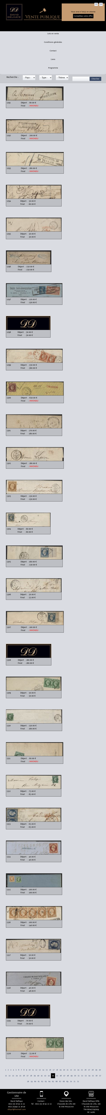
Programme (53, 68)
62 (42, 1081)
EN (101, 4)
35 (20, 1076)
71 (74, 1081)
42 (45, 1076)
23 (75, 1070)
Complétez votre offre (83, 16)
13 (40, 1070)
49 (71, 1076)
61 (39, 1081)
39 (35, 1076)
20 (64, 1070)
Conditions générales (53, 42)
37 (27, 1076)
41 (42, 1076)
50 (75, 1076)
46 (61, 1076)
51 (79, 1076)
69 (67, 1081)
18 (57, 1070)
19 (60, 1070)
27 (89, 1070)
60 (35, 1081)
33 (13, 1076)
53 (86, 1076)
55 (93, 1076)
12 (36, 1070)
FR (96, 4)
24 (78, 1070)
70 (71, 1081)
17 (54, 1070)
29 (96, 1070)
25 (82, 1070)
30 (100, 1070)
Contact (53, 51)
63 (46, 1081)
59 (32, 1081)
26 (85, 1070)
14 (43, 1070)
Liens (53, 59)
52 (82, 1076)
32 (9, 1076)
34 (17, 1076)
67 (60, 1081)
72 (78, 1081)
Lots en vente (53, 34)
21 (67, 1070)
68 (64, 1081)
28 (93, 1070)
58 (28, 1081)
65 (53, 1081)
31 (6, 1076)
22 (71, 1070)
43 (49, 1076)
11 (33, 1070)
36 (24, 1076)
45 (57, 1076)
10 (30, 1070)
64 (49, 1081)
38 (31, 1076)
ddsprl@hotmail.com (17, 1109)
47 (64, 1076)
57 (100, 1076)
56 (96, 1076)
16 (50, 1070)
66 (57, 1081)
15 (47, 1070)
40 (38, 1076)
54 (89, 1076)
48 (68, 1076)
